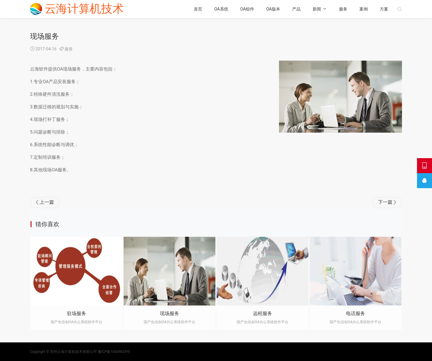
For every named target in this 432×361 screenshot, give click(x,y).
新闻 (317, 9)
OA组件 (247, 9)
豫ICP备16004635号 (114, 352)
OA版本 (273, 9)
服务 (343, 9)
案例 (363, 9)
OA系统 (221, 9)
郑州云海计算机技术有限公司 (73, 352)
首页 (198, 9)
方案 (384, 9)
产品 (296, 9)
